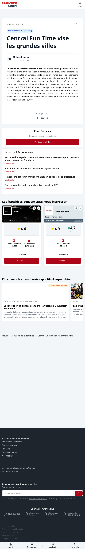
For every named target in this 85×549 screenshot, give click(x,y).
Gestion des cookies (10, 532)
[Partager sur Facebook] (38, 118)
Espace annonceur (10, 471)
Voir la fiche (21, 254)
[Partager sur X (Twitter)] (47, 118)
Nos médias (7, 456)
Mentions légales (8, 526)
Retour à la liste (15, 24)
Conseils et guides (10, 445)
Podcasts (6, 449)
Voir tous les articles (42, 142)
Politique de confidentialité (12, 529)
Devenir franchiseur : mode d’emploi (18, 468)
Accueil (5, 335)
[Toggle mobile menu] (80, 4)
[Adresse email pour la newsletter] (38, 493)
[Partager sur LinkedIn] (42, 118)
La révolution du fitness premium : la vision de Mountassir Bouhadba (35, 307)
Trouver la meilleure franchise (15, 438)
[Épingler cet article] (76, 24)
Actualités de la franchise (13, 441)
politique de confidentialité (38, 499)
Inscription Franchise (10, 539)
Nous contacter (8, 535)
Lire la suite (10, 163)
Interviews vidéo (9, 452)
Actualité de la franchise (23, 335)
